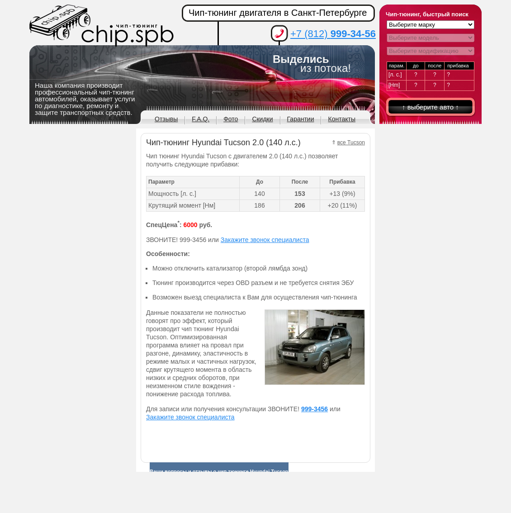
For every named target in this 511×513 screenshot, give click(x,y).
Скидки (262, 119)
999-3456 (314, 409)
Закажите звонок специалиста (265, 239)
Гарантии (300, 119)
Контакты (341, 119)
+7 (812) (333, 33)
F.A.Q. (200, 119)
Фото (230, 119)
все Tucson (351, 142)
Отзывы (166, 119)
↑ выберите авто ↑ (430, 107)
